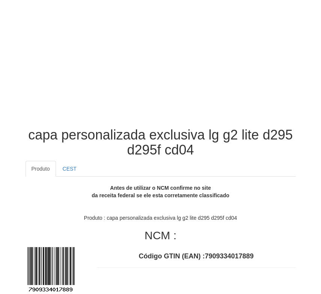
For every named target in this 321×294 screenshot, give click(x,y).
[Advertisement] (161, 67)
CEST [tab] (70, 169)
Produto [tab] (41, 169)
